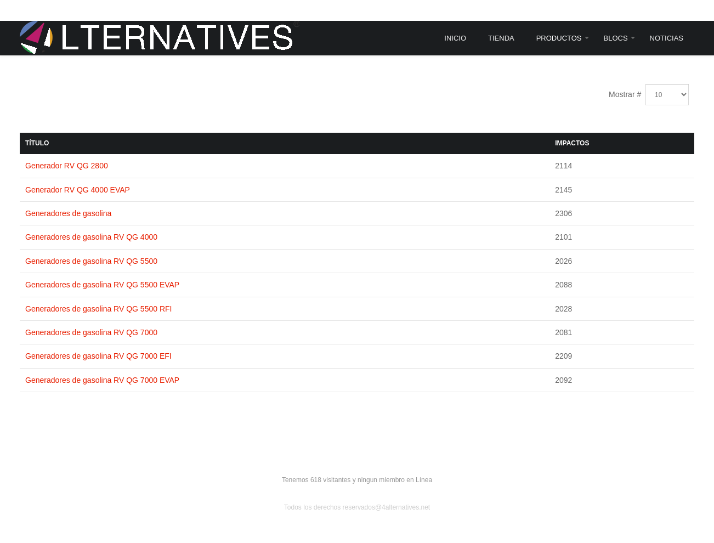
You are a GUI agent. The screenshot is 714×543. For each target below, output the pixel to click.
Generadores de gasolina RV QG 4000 (91, 237)
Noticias (666, 38)
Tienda (501, 38)
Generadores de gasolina (68, 213)
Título (37, 143)
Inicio (455, 38)
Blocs (616, 38)
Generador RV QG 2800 (66, 165)
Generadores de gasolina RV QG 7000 (91, 332)
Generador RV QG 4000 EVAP (77, 189)
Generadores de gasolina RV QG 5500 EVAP (102, 284)
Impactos (572, 143)
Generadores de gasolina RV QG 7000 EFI (98, 356)
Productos (559, 38)
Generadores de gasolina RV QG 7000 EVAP (102, 380)
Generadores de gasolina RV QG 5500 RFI (98, 308)
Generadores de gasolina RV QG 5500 (91, 261)
